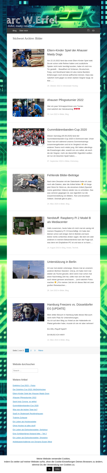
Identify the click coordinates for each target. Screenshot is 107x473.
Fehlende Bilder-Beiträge (63, 175)
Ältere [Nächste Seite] (40, 350)
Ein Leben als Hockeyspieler (24, 422)
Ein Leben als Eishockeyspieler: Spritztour (30, 430)
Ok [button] (49, 469)
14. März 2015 (52, 340)
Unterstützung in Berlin (61, 261)
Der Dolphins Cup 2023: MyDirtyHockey (29, 389)
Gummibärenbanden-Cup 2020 (67, 129)
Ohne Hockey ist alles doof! (24, 426)
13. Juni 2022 (52, 114)
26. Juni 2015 (52, 290)
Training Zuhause (20, 418)
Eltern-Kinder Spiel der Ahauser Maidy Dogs (31, 393)
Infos (57, 469)
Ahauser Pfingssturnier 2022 (65, 100)
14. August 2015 (53, 248)
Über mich (23, 31)
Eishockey (74, 161)
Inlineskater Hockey (70, 86)
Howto (68, 248)
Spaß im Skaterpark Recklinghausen (28, 413)
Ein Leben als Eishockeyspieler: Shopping (30, 438)
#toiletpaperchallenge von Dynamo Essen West (32, 442)
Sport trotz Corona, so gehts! (25, 401)
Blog (14, 31)
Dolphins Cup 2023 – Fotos (24, 385)
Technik (75, 248)
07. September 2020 (55, 161)
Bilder (62, 114)
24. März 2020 (52, 204)
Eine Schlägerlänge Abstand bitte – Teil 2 (30, 434)
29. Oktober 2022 (54, 86)
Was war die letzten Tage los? (25, 409)
